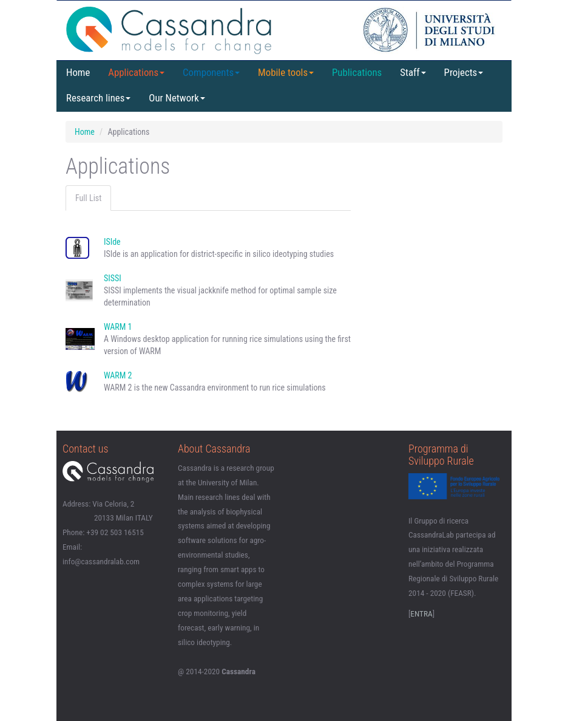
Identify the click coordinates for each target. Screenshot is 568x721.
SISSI (112, 278)
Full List (88, 198)
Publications (357, 72)
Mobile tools (286, 72)
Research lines (98, 98)
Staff (412, 72)
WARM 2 (118, 375)
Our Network (177, 98)
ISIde (112, 242)
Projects (464, 72)
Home (78, 72)
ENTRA (421, 613)
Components (211, 72)
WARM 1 (118, 327)
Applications (136, 72)
